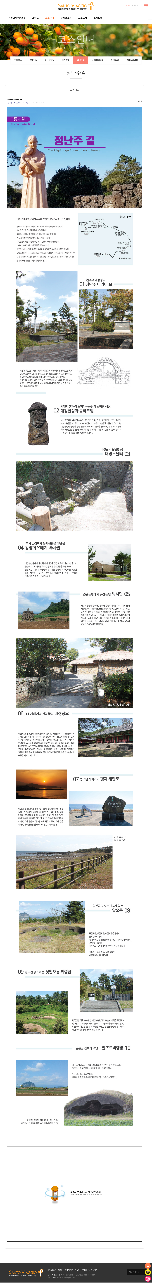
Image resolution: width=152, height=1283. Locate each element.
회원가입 (135, 5)
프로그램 (82, 18)
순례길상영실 (132, 60)
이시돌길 (115, 60)
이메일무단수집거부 (90, 1270)
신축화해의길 (98, 60)
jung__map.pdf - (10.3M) (18, 103)
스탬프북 (97, 18)
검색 (140, 101)
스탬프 (35, 18)
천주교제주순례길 (17, 18)
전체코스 (18, 60)
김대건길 (33, 60)
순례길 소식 (66, 18)
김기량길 (65, 60)
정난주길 (81, 60)
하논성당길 (49, 60)
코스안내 (49, 18)
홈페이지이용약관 (72, 1270)
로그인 (128, 5)
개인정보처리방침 (55, 1270)
